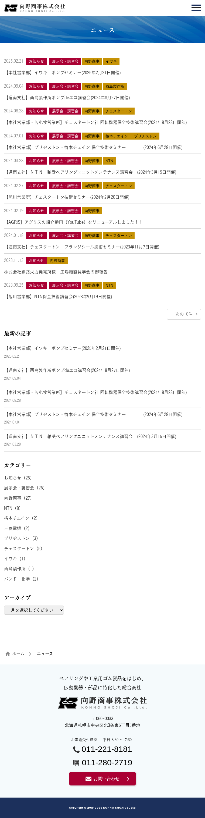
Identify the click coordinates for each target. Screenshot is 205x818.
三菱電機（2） (18, 528)
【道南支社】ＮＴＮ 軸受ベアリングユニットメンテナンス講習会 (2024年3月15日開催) (90, 172)
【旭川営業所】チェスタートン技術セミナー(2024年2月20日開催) (66, 197)
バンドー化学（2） (22, 579)
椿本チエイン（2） (22, 518)
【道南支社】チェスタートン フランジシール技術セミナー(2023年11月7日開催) (81, 247)
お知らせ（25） (19, 478)
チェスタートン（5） (24, 548)
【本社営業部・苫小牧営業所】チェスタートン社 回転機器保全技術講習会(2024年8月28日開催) (95, 122)
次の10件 (184, 314)
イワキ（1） (16, 558)
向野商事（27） (19, 498)
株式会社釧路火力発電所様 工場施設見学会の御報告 (56, 272)
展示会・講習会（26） (25, 487)
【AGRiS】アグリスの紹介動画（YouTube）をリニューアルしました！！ (73, 222)
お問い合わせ (102, 778)
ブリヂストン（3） (22, 538)
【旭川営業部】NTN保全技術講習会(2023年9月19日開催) (58, 296)
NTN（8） (13, 508)
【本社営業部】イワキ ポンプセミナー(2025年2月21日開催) (62, 72)
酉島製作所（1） (20, 568)
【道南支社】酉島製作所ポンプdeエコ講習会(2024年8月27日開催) (67, 97)
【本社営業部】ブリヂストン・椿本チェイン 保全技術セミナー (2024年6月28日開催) (93, 147)
